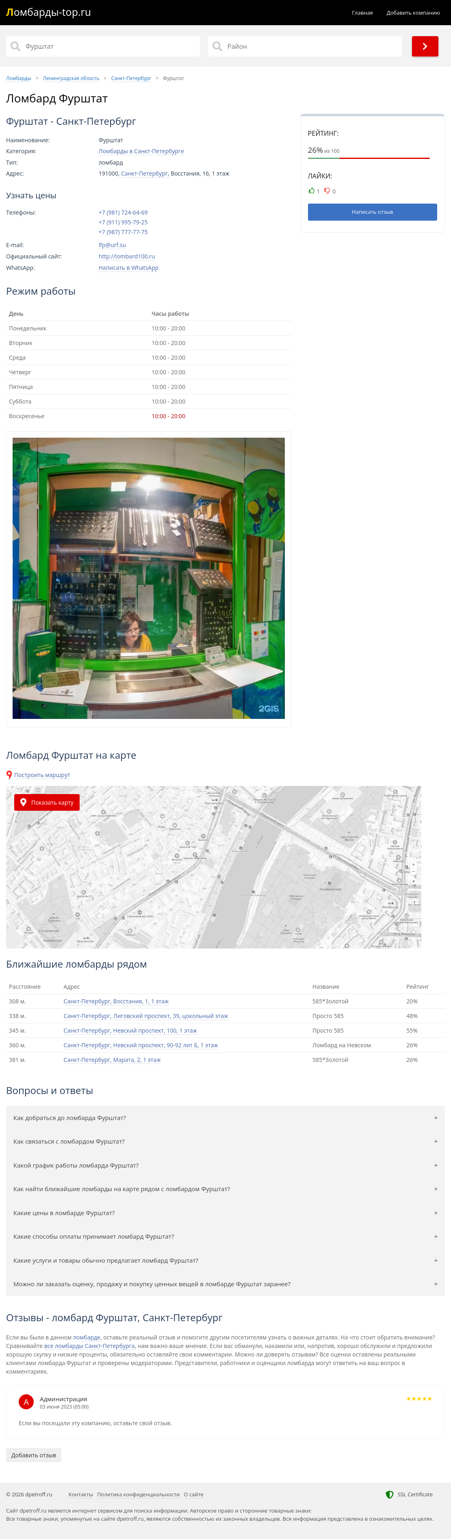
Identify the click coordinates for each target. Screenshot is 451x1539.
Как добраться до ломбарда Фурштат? (69, 1118)
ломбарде (86, 1337)
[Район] (305, 46)
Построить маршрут (42, 775)
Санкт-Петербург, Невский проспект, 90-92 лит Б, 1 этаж (141, 1045)
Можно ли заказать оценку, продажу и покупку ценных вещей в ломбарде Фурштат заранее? (152, 1284)
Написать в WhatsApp (128, 267)
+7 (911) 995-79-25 (123, 222)
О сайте (194, 1494)
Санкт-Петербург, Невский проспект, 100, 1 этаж (130, 1030)
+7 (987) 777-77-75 (123, 232)
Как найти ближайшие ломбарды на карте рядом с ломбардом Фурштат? (121, 1189)
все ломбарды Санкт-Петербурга (89, 1346)
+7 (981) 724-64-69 (123, 212)
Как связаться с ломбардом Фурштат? (69, 1141)
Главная (362, 12)
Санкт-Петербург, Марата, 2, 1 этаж (112, 1060)
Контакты (81, 1494)
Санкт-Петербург (144, 173)
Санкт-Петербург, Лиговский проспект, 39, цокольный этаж (146, 1016)
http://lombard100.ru (127, 256)
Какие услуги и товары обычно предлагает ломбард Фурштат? (105, 1260)
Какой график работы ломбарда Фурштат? (76, 1165)
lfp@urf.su (112, 245)
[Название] (103, 46)
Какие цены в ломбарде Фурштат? (64, 1213)
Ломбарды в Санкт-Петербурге (141, 151)
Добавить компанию (413, 12)
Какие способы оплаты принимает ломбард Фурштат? (93, 1236)
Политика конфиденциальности (138, 1494)
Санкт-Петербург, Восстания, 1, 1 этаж (116, 1001)
